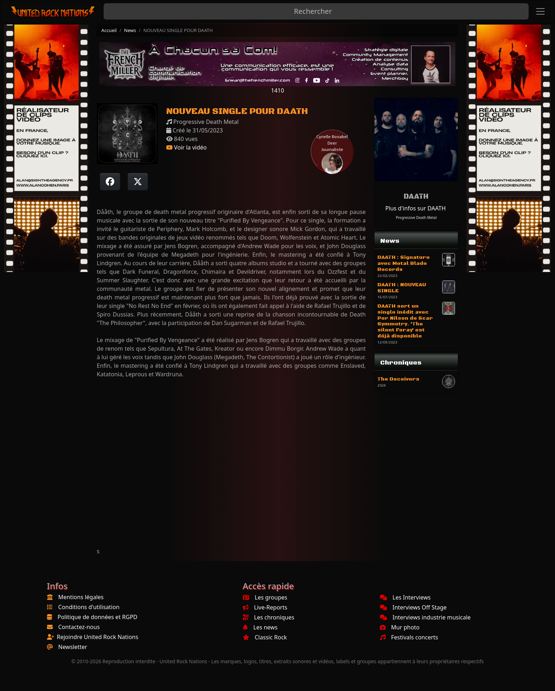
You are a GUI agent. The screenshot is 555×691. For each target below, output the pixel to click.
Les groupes (265, 597)
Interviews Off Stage (413, 607)
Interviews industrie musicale (425, 617)
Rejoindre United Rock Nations (97, 637)
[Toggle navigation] (540, 11)
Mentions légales (81, 597)
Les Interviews (405, 597)
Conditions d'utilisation (89, 607)
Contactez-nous (79, 627)
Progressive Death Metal (416, 217)
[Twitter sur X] (137, 181)
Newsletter (72, 647)
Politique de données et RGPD (98, 617)
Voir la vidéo (186, 147)
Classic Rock (265, 637)
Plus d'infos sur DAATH (415, 208)
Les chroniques (268, 617)
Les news (260, 627)
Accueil (109, 30)
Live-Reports (265, 607)
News (130, 30)
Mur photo (400, 627)
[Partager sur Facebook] (110, 181)
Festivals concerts (409, 637)
